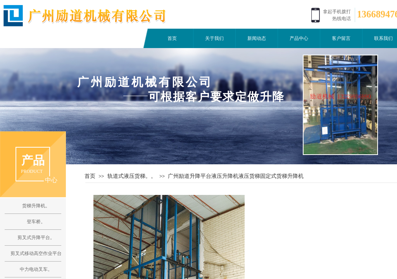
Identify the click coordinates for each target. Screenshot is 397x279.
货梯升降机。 (36, 205)
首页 (172, 38)
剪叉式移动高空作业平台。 (35, 253)
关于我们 (214, 38)
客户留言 (341, 38)
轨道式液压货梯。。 (131, 176)
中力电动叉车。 (36, 269)
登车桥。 (36, 221)
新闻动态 (256, 38)
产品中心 (299, 38)
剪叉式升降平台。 (36, 237)
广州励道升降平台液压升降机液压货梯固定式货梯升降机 (236, 176)
